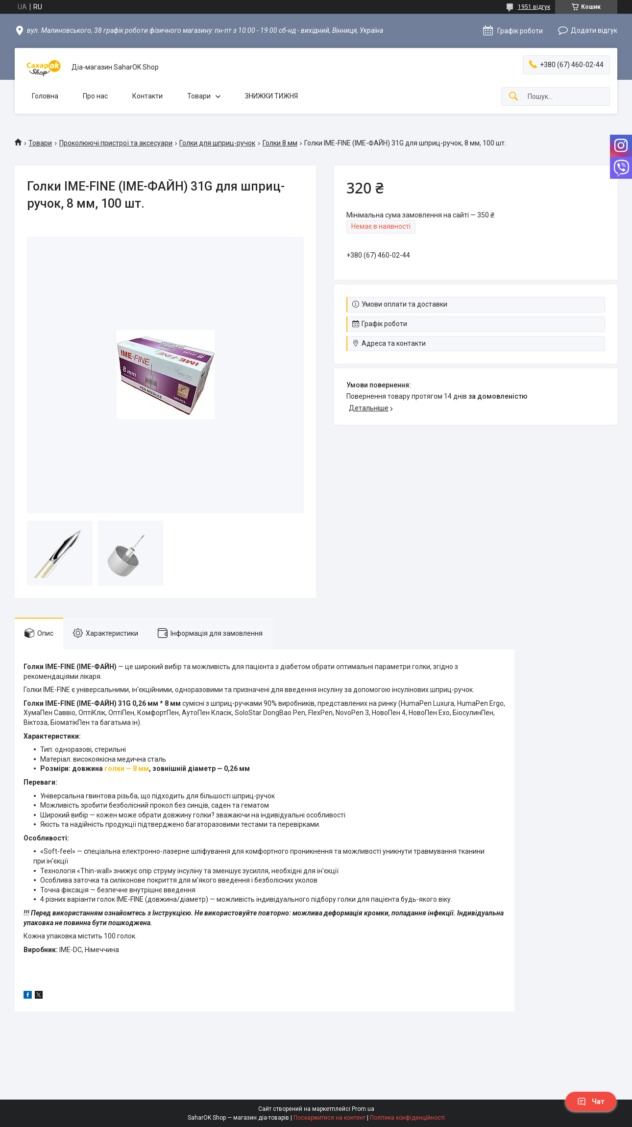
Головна (45, 96)
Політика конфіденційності (407, 1117)
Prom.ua (363, 1108)
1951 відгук (534, 6)
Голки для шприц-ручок (217, 143)
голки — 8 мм (126, 768)
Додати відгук (594, 30)
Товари (199, 96)
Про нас (95, 96)
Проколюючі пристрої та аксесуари (115, 143)
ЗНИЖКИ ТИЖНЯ (271, 96)
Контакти (147, 96)
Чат (591, 1101)
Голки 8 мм (280, 143)
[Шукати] (513, 96)
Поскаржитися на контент (329, 1117)
